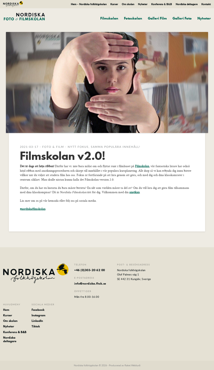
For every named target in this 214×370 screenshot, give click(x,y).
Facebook (38, 310)
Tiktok (36, 326)
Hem (6, 310)
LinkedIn (37, 321)
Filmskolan (109, 18)
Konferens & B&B (161, 4)
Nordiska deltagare (187, 4)
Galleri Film (157, 18)
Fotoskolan (133, 18)
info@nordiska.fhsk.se (90, 284)
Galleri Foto (182, 18)
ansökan (134, 192)
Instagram (38, 315)
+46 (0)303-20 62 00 (89, 270)
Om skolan (128, 4)
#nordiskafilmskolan (32, 209)
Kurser (114, 4)
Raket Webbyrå (132, 365)
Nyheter (142, 4)
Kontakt (206, 4)
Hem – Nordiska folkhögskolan (89, 4)
